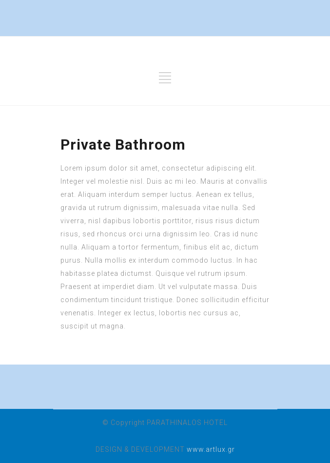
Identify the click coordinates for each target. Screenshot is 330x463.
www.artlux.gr (211, 449)
